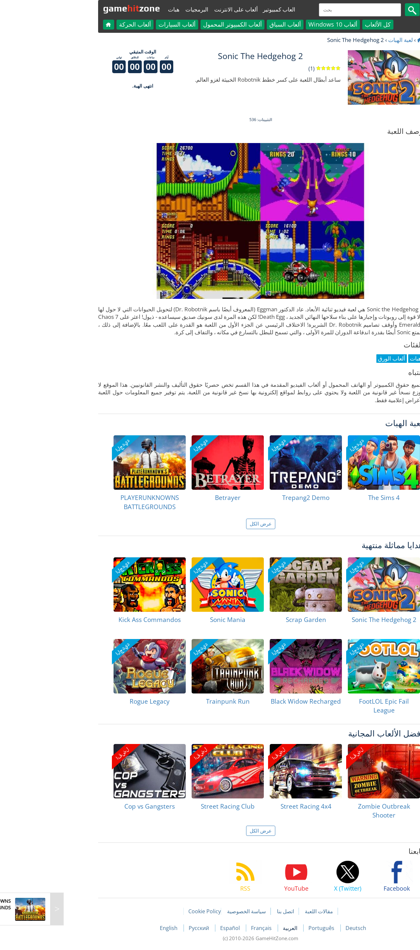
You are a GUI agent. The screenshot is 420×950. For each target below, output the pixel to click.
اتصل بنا (234, 911)
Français (211, 928)
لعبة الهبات (350, 40)
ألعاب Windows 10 (282, 24)
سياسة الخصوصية (196, 911)
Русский (149, 928)
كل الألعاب (327, 24)
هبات (123, 9)
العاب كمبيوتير (228, 9)
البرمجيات (146, 9)
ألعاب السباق (234, 24)
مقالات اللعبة (268, 911)
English (118, 928)
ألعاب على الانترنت (185, 9)
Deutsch (305, 928)
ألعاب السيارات (126, 24)
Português (271, 928)
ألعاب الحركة (84, 24)
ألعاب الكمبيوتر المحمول (182, 24)
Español (180, 928)
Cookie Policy (154, 911)
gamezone (81, 8)
